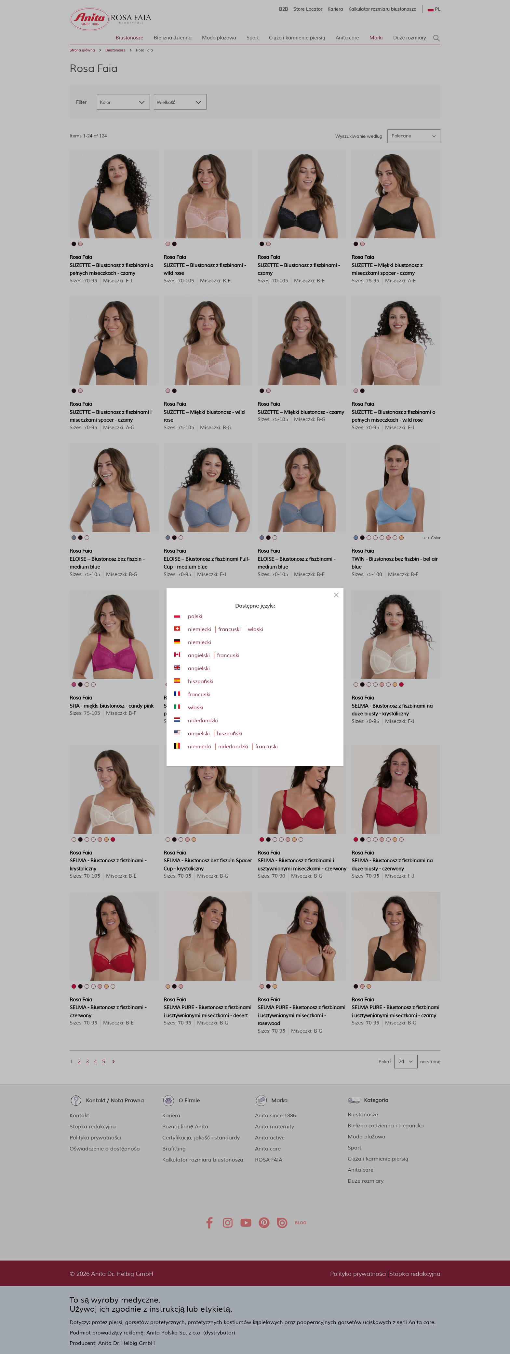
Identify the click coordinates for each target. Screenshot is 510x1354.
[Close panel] (336, 595)
